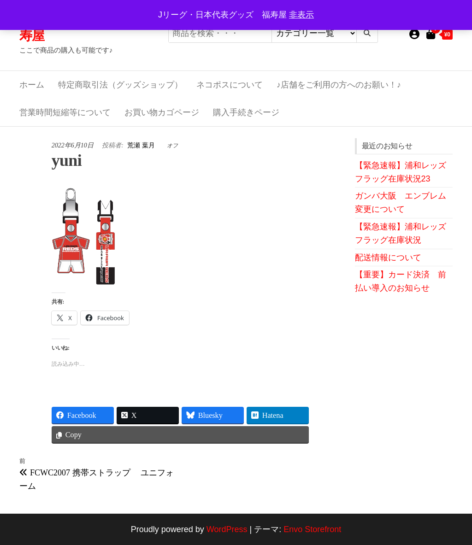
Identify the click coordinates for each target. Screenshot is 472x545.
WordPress (227, 529)
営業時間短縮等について (65, 112)
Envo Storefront (312, 529)
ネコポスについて (229, 84)
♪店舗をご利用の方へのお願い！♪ (339, 84)
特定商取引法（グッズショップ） (120, 84)
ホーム (31, 84)
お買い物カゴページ (161, 112)
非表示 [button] (301, 14)
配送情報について (388, 257)
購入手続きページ (246, 112)
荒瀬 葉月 (141, 145)
